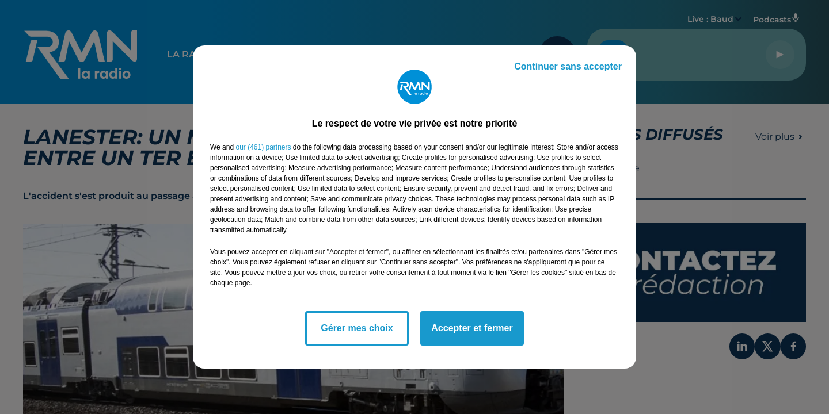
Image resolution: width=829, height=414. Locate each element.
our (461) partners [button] (263, 147)
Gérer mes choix (357, 328)
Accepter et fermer (471, 328)
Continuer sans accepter (568, 66)
